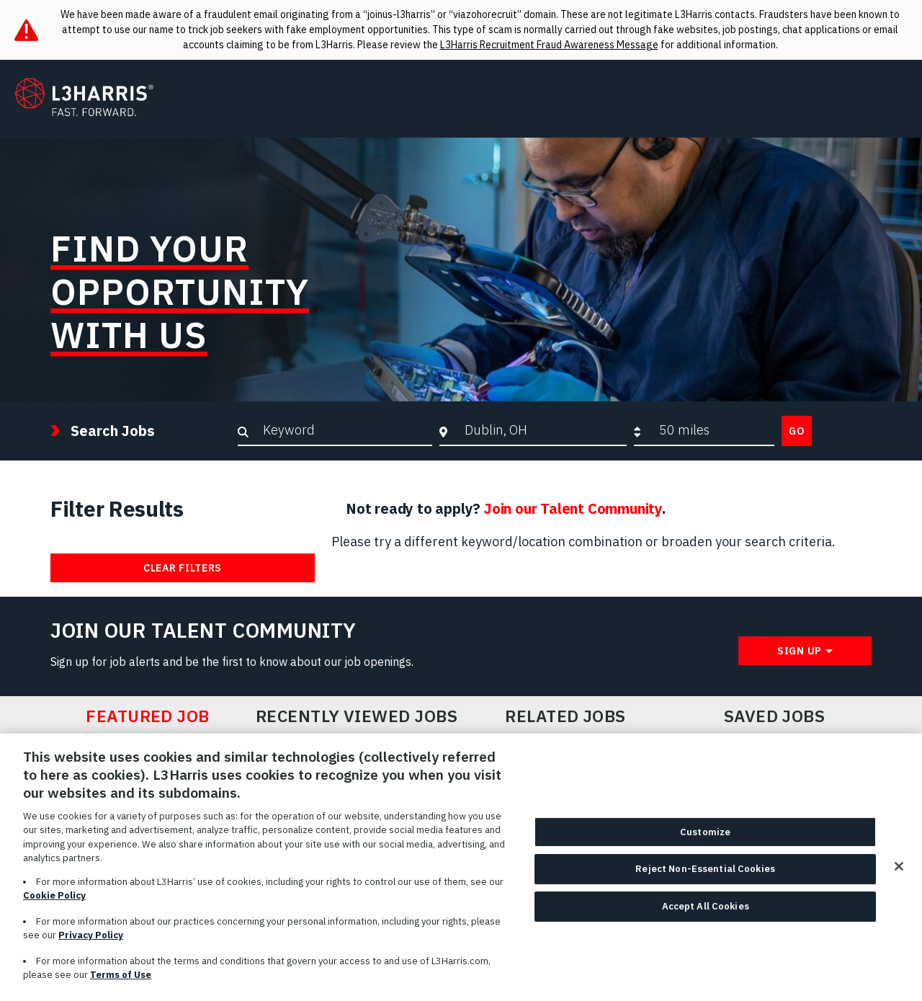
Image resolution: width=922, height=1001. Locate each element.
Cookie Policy (54, 903)
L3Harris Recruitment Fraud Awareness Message (549, 44)
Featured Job (148, 716)
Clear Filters (182, 567)
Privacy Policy (90, 943)
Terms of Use (120, 982)
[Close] (899, 873)
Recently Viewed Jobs (356, 716)
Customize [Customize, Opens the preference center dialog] (705, 839)
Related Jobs (565, 716)
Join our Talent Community (573, 508)
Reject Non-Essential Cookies (705, 877)
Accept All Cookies (705, 913)
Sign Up (799, 650)
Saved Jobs (774, 716)
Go (797, 430)
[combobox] (542, 430)
